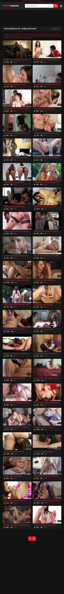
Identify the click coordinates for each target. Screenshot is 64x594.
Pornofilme (25, 1)
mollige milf (19, 34)
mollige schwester (19, 36)
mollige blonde (29, 36)
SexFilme (31, 1)
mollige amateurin (55, 34)
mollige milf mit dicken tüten (52, 36)
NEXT (34, 538)
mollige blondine (38, 36)
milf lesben (26, 34)
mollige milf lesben (9, 34)
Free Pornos (38, 1)
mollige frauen (45, 34)
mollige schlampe (35, 34)
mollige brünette (8, 36)
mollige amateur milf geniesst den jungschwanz (17, 38)
